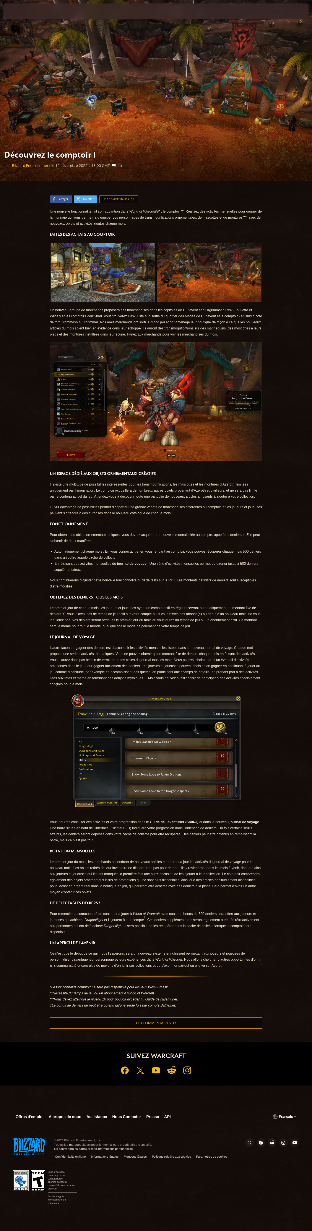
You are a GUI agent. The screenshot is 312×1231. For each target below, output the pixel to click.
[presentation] (19, 11)
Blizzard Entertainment (31, 165)
